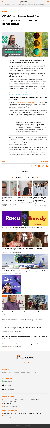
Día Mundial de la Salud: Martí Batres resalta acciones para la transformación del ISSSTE (40, 200)
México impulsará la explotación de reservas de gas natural (20, 344)
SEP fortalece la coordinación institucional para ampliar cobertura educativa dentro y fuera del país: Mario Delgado (22, 249)
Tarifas (28, 372)
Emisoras (4, 372)
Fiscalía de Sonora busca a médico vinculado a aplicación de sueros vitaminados (9, 200)
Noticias (16, 372)
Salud (13, 4)
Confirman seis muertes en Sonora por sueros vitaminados (25, 199)
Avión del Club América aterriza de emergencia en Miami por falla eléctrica (24, 271)
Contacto (35, 372)
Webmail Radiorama (8, 389)
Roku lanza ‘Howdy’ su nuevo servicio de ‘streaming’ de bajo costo (22, 227)
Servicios (23, 372)
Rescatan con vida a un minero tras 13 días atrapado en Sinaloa (21, 312)
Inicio (3, 4)
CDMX (8, 166)
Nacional (8, 4)
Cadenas (10, 372)
